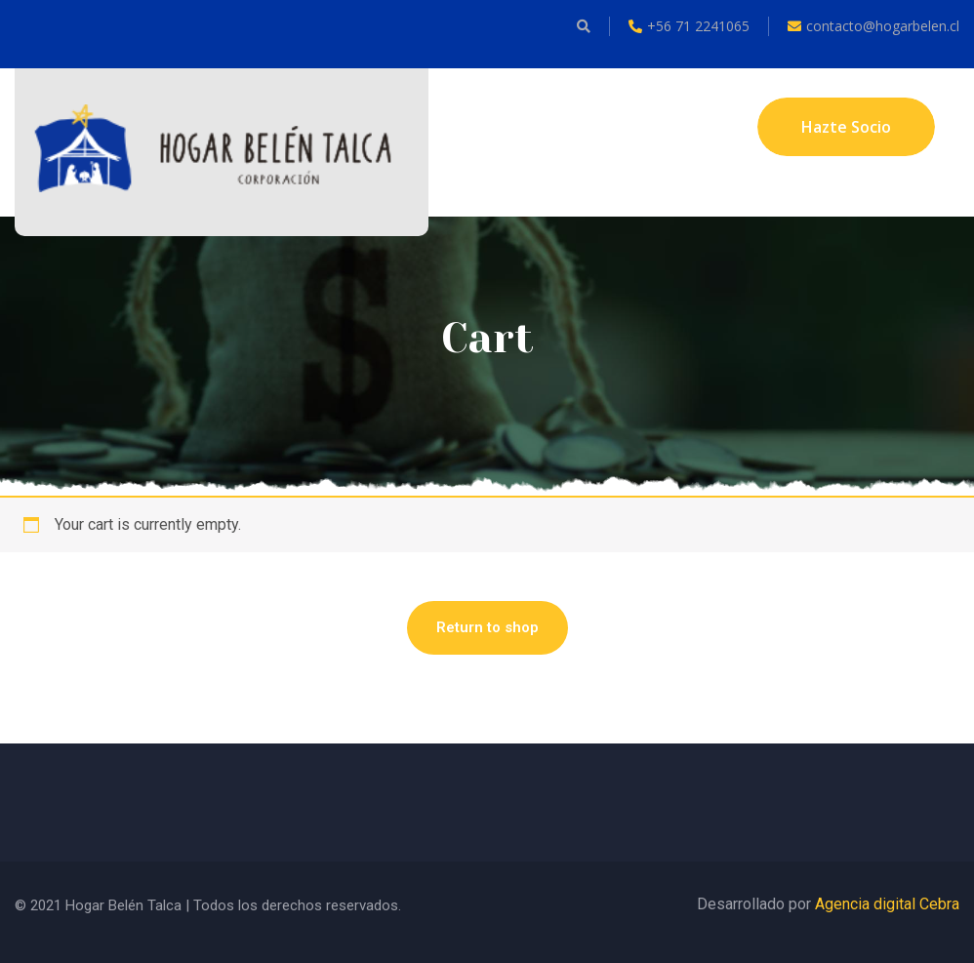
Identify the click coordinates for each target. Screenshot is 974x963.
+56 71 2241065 (689, 26)
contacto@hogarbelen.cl (873, 26)
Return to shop (487, 627)
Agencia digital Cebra (887, 904)
